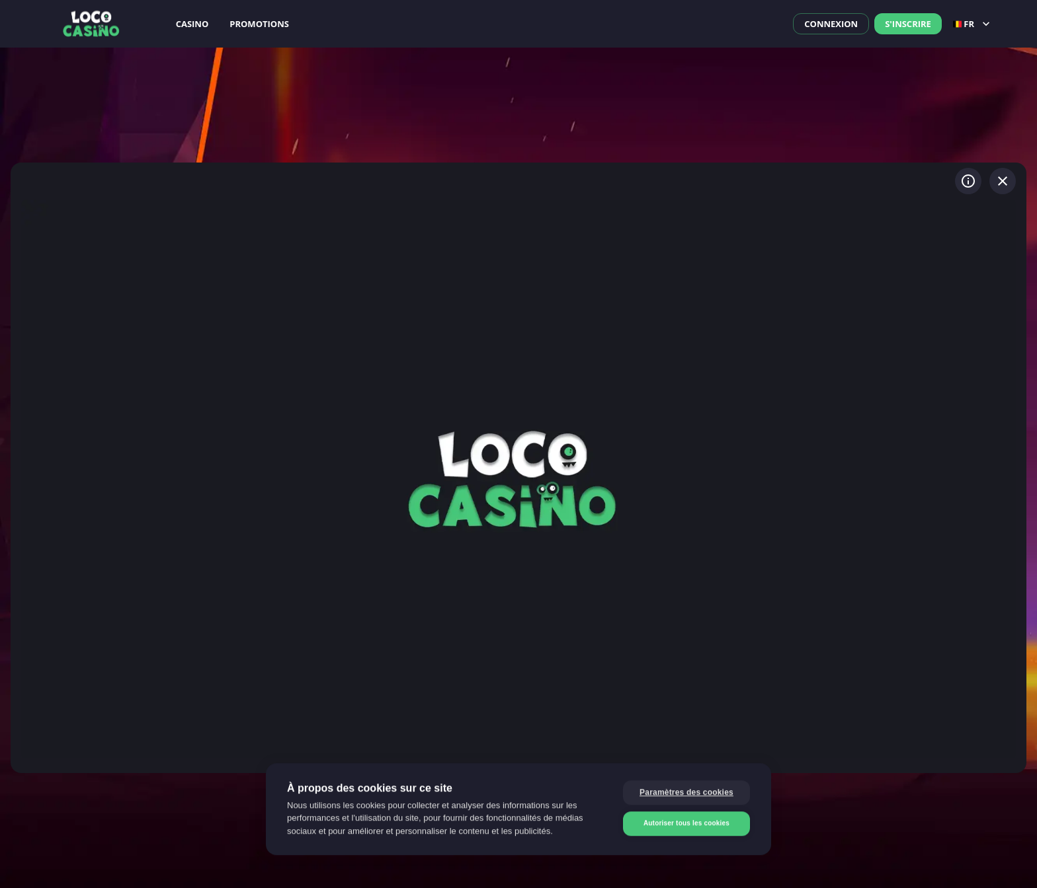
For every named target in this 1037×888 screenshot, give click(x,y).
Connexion (831, 24)
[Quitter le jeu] (1002, 181)
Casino (192, 24)
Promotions (259, 24)
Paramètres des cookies (686, 791)
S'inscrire (908, 24)
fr (973, 23)
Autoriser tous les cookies (686, 822)
